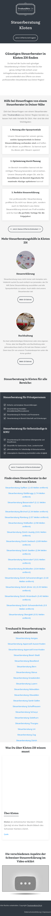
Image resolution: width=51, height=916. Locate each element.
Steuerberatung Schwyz (26, 712)
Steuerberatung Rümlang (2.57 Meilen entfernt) (27, 517)
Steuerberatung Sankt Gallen (26, 700)
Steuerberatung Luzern (26, 683)
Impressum (46, 912)
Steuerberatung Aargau (27, 638)
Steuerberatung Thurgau (26, 723)
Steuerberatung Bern (26, 666)
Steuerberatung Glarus (26, 672)
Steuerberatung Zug (26, 734)
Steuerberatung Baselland (27, 661)
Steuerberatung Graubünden (26, 678)
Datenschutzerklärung (32, 912)
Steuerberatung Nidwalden (26, 689)
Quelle (6, 834)
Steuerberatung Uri (26, 729)
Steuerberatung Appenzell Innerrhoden (26, 649)
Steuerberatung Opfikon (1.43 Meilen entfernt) (26, 487)
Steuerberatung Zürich (26, 740)
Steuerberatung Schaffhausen (27, 706)
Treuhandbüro (14, 115)
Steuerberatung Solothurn (27, 717)
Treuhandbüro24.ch (34, 905)
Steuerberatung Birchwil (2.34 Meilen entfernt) (26, 511)
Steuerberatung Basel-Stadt (27, 655)
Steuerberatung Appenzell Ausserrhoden (26, 644)
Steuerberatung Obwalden (26, 695)
